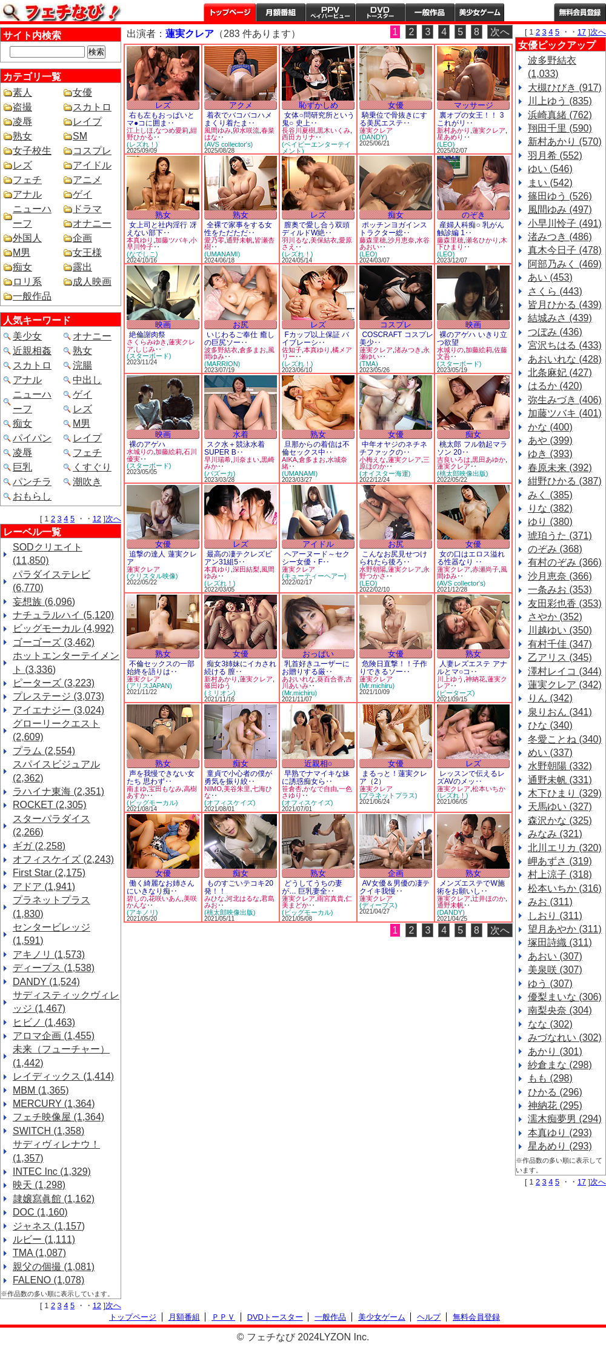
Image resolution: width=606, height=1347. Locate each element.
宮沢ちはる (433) (565, 345)
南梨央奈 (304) (560, 1010)
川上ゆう (450, 679)
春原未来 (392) (560, 468)
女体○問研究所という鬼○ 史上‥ (318, 119)
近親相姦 (32, 351)
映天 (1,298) (39, 1185)
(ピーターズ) (455, 693)
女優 (82, 92)
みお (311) (550, 902)
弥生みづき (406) (565, 400)
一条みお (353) (560, 589)
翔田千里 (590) (560, 128)
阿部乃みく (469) (565, 264)
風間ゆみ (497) (560, 209)
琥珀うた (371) (560, 535)
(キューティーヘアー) (314, 576)
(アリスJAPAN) (149, 685)
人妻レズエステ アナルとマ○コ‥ (472, 668)
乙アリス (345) (560, 657)
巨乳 (22, 467)
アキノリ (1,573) (49, 954)
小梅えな (372, 459)
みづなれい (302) (565, 1037)
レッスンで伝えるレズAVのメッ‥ (471, 777)
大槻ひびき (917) (565, 87)
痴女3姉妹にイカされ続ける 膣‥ (240, 668)
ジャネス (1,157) (49, 1226)
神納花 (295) (555, 1105)
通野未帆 (239, 240)
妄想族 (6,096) (44, 602)
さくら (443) (555, 291)
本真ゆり (140, 240)
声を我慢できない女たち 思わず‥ (161, 777)
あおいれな (298, 679)
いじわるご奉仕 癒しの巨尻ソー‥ (239, 338)
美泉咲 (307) (555, 969)
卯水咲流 (246, 130)
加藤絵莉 (478, 349)
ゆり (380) (550, 521)
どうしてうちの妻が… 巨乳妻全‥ (312, 887)
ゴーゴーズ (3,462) (54, 642)
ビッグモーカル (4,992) (63, 628)
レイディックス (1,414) (63, 1076)
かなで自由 (320, 788)
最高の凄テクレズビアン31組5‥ (238, 558)
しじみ (145, 349)
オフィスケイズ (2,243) (63, 859)
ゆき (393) (550, 454)
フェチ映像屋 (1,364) (58, 1117)
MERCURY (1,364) (54, 1103)
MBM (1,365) (40, 1090)
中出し (87, 380)
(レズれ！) (142, 144)
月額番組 (280, 12)
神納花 (475, 679)
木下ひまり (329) (565, 793)
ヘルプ (529, 12)
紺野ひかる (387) (565, 481)
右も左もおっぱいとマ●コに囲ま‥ (161, 119)
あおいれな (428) (565, 359)
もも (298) (550, 1078)
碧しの (137, 898)
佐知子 (292, 349)
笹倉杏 (292, 788)
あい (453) (550, 277)
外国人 (27, 238)
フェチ (27, 180)
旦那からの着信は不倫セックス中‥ (316, 448)
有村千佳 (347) (560, 644)
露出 (82, 267)
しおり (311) (555, 916)
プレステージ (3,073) (58, 696)
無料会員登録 (476, 1317)
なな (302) (550, 1024)
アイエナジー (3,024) (58, 710)
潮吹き (87, 481)
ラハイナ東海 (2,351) (58, 791)
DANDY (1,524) (46, 982)
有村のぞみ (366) (565, 562)
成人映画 (92, 281)
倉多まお (252, 349)
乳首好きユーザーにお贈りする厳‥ (316, 668)
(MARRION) (222, 363)
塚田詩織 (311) (560, 942)
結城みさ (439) (560, 318)
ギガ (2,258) (39, 846)
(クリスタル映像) (152, 576)
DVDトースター (380, 12)
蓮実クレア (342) (565, 685)
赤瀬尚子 (485, 569)
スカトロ (92, 107)
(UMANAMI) (222, 254)
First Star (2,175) (49, 872)
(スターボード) (149, 355)
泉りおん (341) (560, 712)
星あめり (450, 137)
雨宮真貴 (330, 898)
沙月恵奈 (401, 240)
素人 (22, 92)
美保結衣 (323, 240)
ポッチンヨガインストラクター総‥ (393, 229)
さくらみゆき (147, 342)
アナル (27, 194)
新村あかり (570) (565, 141)
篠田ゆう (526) (560, 196)
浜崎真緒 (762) (560, 115)
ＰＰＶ (223, 1317)
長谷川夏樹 (298, 130)
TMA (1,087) (39, 1253)
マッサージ (473, 105)
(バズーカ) (219, 473)
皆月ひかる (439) (565, 304)
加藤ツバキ (171, 240)
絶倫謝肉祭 (147, 334)
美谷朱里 (237, 788)
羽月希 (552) (555, 155)
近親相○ (318, 763)
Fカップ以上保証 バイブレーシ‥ (315, 338)
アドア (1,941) (44, 886)
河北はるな (242, 898)
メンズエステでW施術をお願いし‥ (471, 887)
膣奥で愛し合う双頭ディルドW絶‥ (316, 229)
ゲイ (82, 194)
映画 (163, 324)
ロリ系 (27, 281)
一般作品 (429, 12)
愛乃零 (214, 240)
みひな (214, 898)
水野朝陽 (372, 569)
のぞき (473, 214)
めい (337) (550, 752)
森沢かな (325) (560, 820)
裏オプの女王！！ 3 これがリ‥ (470, 119)
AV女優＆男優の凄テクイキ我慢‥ (394, 887)
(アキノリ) (142, 912)
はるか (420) (555, 386)
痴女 (22, 267)
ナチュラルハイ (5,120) (63, 615)
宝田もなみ (165, 788)
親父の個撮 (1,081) (54, 1267)
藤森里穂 (372, 240)
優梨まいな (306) (565, 997)
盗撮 (22, 107)
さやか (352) (555, 617)
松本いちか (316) (565, 888)
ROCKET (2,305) (50, 805)
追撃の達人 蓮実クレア (162, 558)
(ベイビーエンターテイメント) (316, 148)
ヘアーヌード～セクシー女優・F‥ (316, 558)
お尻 (240, 324)
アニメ (87, 180)
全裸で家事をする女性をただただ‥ (238, 229)
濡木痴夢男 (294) (565, 1119)
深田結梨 (246, 569)
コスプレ (92, 150)
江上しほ (140, 130)
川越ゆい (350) (560, 630)
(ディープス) (378, 905)
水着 (240, 434)
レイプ (87, 121)
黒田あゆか (488, 459)
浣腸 (82, 365)
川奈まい (246, 459)
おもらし (32, 496)
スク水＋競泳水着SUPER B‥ (234, 448)
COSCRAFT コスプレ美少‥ (396, 338)
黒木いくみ (333, 130)
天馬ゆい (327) (560, 806)
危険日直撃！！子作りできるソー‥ (393, 668)
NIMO (213, 788)
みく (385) (550, 495)
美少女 (27, 336)
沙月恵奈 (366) (560, 576)
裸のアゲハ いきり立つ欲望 (472, 338)
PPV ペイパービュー (330, 12)
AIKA (289, 459)
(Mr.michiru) (299, 693)
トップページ (230, 12)
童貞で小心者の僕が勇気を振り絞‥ (238, 777)
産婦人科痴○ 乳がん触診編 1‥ (470, 229)
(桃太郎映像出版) (462, 473)
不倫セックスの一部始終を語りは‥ (161, 668)
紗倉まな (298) (560, 1065)
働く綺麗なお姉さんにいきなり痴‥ (161, 887)
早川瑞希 (217, 459)
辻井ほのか (488, 898)
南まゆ (137, 788)
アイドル (92, 165)
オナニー (92, 223)
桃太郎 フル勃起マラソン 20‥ (472, 448)
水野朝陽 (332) (560, 766)
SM (80, 136)
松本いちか (488, 788)
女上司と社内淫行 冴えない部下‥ (162, 229)
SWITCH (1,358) (48, 1131)
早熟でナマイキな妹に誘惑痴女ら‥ (316, 777)
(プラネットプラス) (388, 795)
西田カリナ (298, 137)
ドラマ (87, 209)
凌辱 (22, 121)
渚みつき (408, 349)
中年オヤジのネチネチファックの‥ (393, 448)
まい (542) (550, 183)
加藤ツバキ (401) (565, 413)
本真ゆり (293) (560, 1133)
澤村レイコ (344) (565, 671)
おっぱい (318, 653)
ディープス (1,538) (54, 968)
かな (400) (550, 427)
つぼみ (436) (555, 332)
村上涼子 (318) (560, 874)
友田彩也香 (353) (565, 603)
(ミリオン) (219, 693)
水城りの (450, 349)
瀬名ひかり (482, 240)
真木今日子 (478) (565, 250)
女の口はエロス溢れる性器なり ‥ (471, 558)
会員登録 (580, 12)
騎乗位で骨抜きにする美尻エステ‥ (393, 119)
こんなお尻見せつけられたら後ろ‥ (393, 558)
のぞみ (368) (555, 549)
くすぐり (92, 467)
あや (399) (550, 440)
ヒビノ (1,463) (44, 1022)
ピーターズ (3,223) (54, 683)
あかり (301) (555, 1051)
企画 (82, 238)
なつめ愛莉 (171, 130)
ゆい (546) (550, 169)
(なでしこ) (142, 254)
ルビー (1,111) (44, 1239)
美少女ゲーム (479, 12)
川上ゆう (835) (560, 101)
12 (97, 518)
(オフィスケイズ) (229, 802)
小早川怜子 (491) (565, 223)
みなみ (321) (555, 834)
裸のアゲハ (147, 444)
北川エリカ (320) (565, 848)
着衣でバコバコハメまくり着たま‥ (238, 119)
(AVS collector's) (228, 144)
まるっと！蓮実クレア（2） (393, 777)
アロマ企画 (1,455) (54, 1036)
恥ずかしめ (318, 105)
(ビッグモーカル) (152, 802)
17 (582, 31)
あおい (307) (555, 956)
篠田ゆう (217, 685)
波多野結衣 (221, 349)
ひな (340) (550, 725)
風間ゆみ (217, 130)
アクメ (241, 105)
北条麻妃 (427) (560, 372)
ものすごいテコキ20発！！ (238, 887)
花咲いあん (165, 898)
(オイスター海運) (384, 473)
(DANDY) (373, 137)
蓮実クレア (376, 130)
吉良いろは (453, 459)
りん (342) (550, 698)
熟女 (22, 136)
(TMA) (368, 363)
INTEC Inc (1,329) (52, 1171)
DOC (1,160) (40, 1212)
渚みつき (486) (560, 237)
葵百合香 (330, 679)
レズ (22, 165)
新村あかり (453, 130)
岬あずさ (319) (560, 861)
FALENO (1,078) (48, 1280)
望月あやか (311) (565, 929)
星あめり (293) (560, 1146)
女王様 (87, 252)
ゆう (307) (550, 983)
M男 (21, 252)
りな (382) (550, 508)
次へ (113, 518)
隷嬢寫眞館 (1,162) (54, 1199)
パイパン (32, 438)
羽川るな (295, 240)
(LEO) (445, 144)
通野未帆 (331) (560, 780)
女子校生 (32, 150)
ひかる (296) (555, 1092)
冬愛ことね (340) (565, 739)
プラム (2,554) (44, 751)
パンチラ (32, 481)
